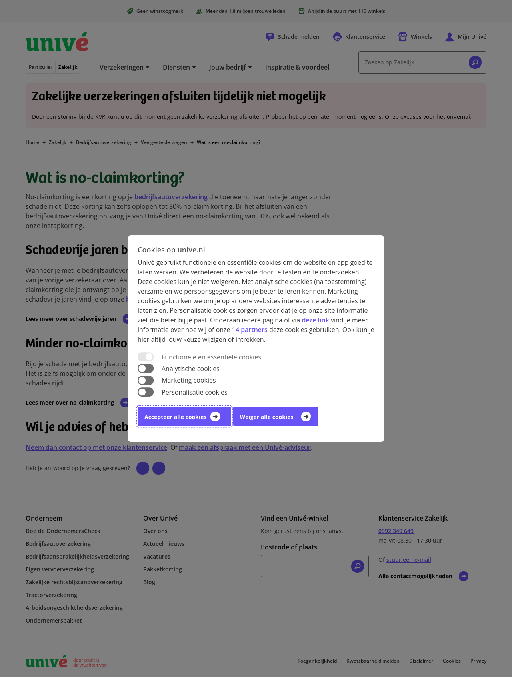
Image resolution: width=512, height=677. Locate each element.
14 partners (250, 329)
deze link (315, 320)
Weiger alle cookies (267, 416)
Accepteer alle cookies (175, 416)
